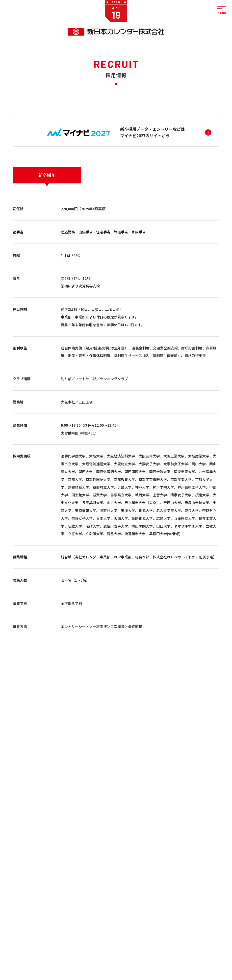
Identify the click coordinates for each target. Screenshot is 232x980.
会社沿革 (146, 895)
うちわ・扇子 (70, 878)
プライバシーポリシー (202, 899)
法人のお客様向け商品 (33, 878)
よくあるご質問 (199, 886)
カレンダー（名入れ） (102, 875)
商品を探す (65, 859)
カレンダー (69, 873)
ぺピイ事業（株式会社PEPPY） (32, 884)
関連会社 (146, 901)
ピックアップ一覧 (67, 903)
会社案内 (149, 859)
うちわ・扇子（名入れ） (103, 883)
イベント (125, 895)
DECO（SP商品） (102, 895)
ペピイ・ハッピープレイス (36, 906)
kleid (65, 897)
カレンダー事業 (22, 867)
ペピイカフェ (196, 957)
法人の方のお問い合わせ (202, 869)
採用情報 (125, 913)
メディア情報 (127, 901)
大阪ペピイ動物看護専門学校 (124, 965)
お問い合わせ (201, 859)
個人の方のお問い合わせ (202, 878)
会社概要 (146, 877)
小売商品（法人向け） (102, 902)
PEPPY (123, 877)
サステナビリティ (127, 921)
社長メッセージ (149, 869)
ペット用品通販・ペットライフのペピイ (53, 957)
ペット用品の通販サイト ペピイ (36, 892)
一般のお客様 (64, 867)
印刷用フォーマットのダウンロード (98, 912)
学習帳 (66, 883)
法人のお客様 (93, 867)
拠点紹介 (146, 889)
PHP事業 (18, 900)
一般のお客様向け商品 (33, 873)
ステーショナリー (70, 890)
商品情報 (125, 889)
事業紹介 (20, 859)
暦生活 (146, 957)
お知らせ (127, 859)
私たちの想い (149, 883)
